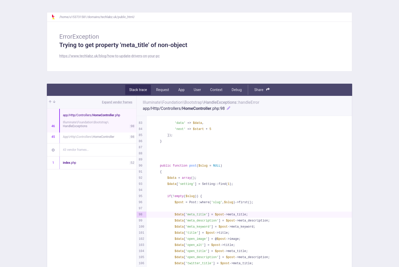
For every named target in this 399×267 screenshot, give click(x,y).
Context (216, 90)
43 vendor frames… (76, 150)
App (181, 90)
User (197, 90)
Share (262, 89)
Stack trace (138, 90)
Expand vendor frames (117, 102)
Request (162, 90)
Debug (237, 90)
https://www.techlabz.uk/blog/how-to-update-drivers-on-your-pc (109, 56)
